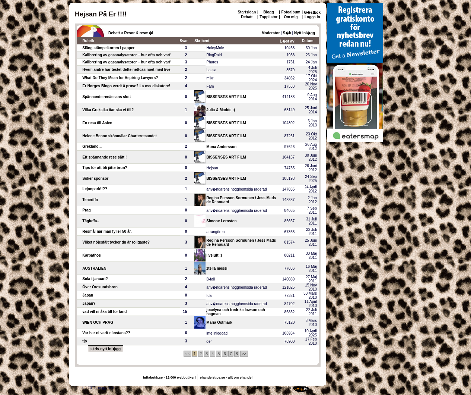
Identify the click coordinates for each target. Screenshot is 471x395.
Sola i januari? (95, 279)
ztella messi (216, 268)
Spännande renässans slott (106, 97)
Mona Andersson (221, 147)
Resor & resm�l (138, 33)
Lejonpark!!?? (94, 189)
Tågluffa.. (90, 221)
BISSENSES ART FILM (226, 97)
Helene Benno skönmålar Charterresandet (119, 136)
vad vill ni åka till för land (104, 312)
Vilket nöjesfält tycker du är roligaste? (115, 242)
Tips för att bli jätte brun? (104, 168)
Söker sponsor (95, 178)
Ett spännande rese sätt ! (104, 157)
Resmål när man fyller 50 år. (106, 231)
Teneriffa (90, 200)
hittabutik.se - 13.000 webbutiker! (169, 377)
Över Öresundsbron (99, 287)
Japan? (88, 303)
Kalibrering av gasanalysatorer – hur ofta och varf (126, 55)
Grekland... (92, 146)
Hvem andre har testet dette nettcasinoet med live (126, 70)
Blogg (268, 12)
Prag (86, 210)
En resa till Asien (97, 123)
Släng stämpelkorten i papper (108, 48)
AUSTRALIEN (94, 268)
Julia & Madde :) (220, 110)
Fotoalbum (290, 12)
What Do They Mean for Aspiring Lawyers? (120, 78)
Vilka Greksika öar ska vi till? (108, 110)
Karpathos (91, 255)
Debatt (246, 17)
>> (244, 353)
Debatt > (115, 33)
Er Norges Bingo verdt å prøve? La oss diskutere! (126, 86)
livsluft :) (214, 255)
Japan (87, 295)
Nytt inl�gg (304, 33)
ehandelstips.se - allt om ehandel (226, 377)
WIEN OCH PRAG (97, 322)
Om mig (290, 17)
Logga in (312, 17)
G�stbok (312, 12)
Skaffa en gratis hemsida (269, 388)
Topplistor (268, 17)
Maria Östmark (219, 322)
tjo (84, 341)
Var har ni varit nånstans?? (106, 333)
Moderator (270, 33)
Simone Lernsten (221, 221)
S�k (287, 33)
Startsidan (247, 12)
